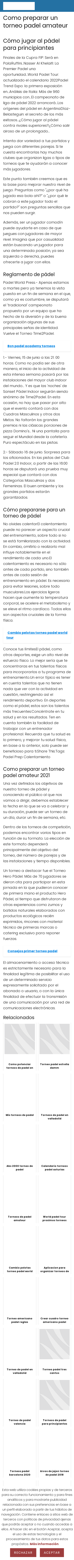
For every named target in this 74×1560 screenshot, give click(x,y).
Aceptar (52, 1552)
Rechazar (23, 1552)
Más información (44, 1544)
